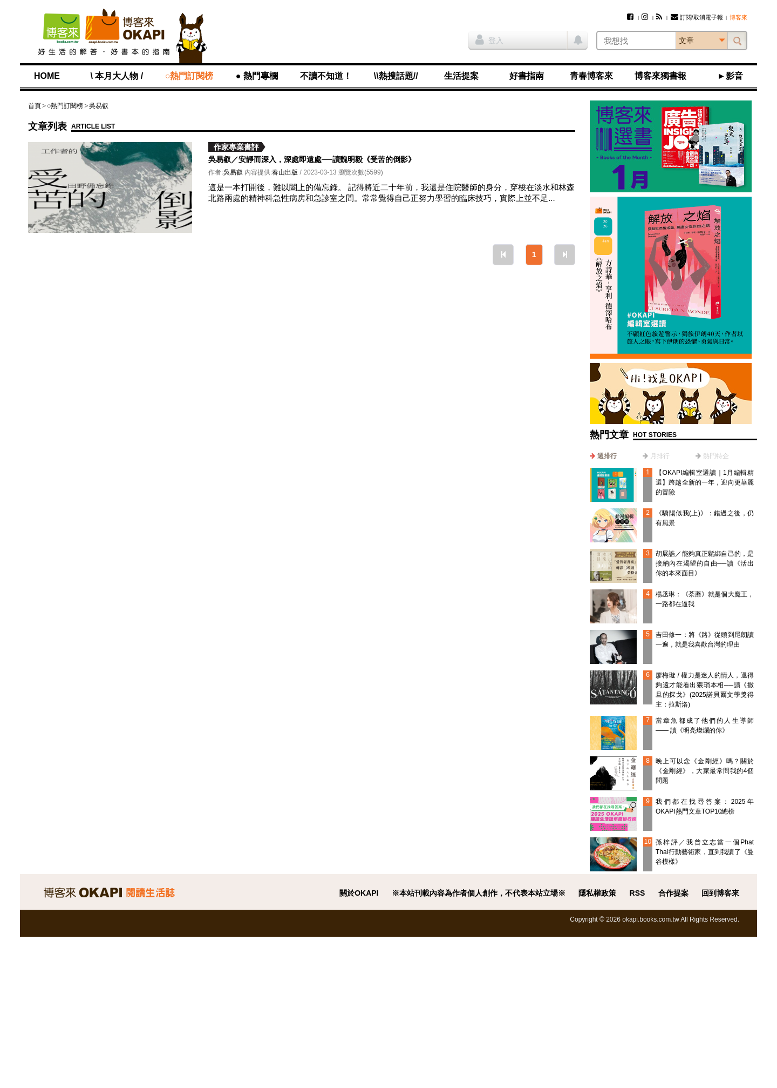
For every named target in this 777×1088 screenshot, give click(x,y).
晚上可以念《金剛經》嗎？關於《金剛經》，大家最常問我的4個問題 (705, 770)
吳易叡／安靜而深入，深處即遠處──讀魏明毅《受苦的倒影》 (311, 159)
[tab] (603, 456)
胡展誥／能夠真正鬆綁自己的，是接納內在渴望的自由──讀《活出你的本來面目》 (705, 563)
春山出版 (285, 172)
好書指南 (526, 75)
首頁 (34, 106)
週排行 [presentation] (607, 456)
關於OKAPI (358, 893)
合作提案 (673, 893)
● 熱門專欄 (257, 75)
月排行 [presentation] (660, 456)
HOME (47, 75)
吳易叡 (98, 106)
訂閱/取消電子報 (697, 17)
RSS (637, 893)
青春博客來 (591, 75)
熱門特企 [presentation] (716, 456)
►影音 (730, 75)
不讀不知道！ (326, 75)
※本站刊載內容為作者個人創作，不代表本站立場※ (478, 893)
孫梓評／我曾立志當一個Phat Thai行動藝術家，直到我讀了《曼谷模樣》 (705, 851)
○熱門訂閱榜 (189, 75)
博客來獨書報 (660, 75)
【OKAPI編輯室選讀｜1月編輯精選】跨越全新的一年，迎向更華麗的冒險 (705, 482)
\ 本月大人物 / (116, 75)
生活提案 (461, 75)
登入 (489, 39)
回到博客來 (720, 893)
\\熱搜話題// (396, 75)
